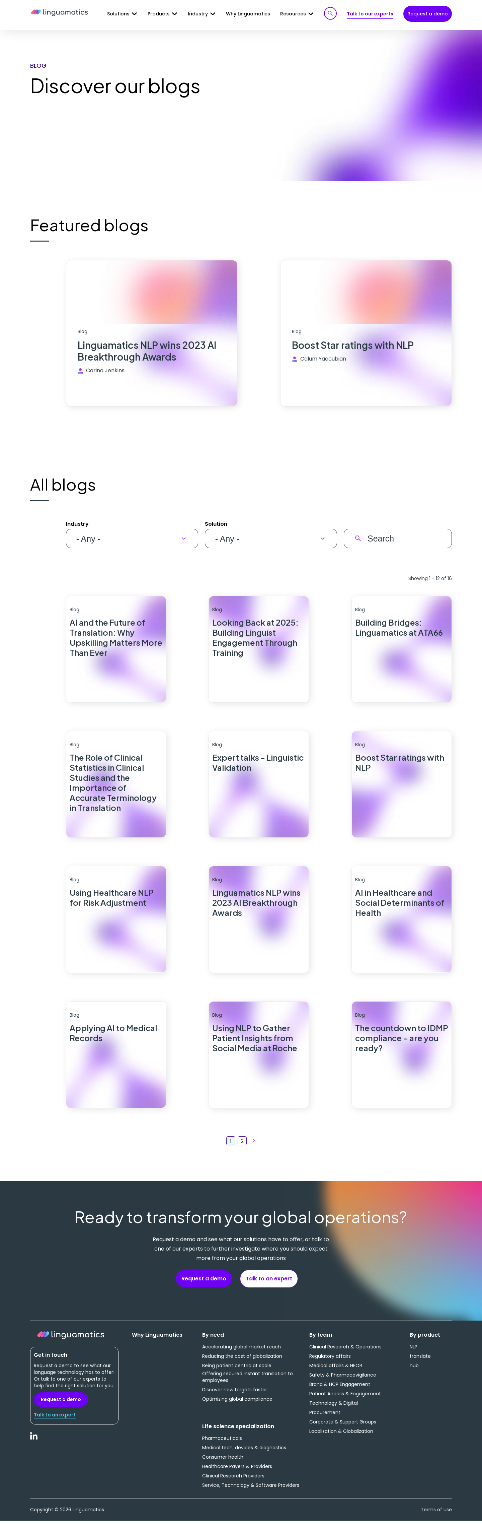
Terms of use (436, 1512)
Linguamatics (59, 13)
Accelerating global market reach (241, 1349)
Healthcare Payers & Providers (237, 1469)
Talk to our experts (370, 13)
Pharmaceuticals (222, 1441)
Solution (216, 524)
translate (420, 1359)
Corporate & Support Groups (342, 1424)
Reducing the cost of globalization (242, 1359)
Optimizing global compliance (237, 1402)
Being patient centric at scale (236, 1368)
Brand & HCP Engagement (339, 1387)
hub (414, 1368)
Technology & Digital (333, 1406)
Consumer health (222, 1460)
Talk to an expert (269, 1281)
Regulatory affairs (330, 1359)
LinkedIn (34, 1442)
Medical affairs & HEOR (335, 1368)
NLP (413, 1349)
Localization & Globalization (341, 1434)
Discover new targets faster (234, 1392)
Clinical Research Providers (233, 1478)
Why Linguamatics (248, 13)
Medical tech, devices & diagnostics (244, 1450)
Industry (77, 524)
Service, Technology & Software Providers (250, 1488)
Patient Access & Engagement (345, 1396)
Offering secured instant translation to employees (247, 1380)
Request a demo (427, 13)
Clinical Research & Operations (345, 1349)
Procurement (324, 1415)
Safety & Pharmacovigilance (342, 1378)
